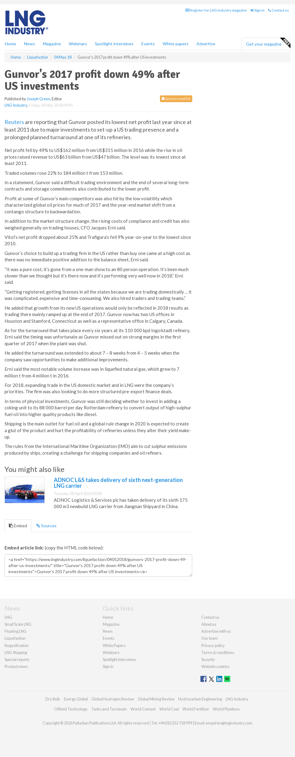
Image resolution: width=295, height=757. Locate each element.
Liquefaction (15, 638)
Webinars (78, 43)
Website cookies (215, 666)
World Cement (143, 709)
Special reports (17, 659)
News (108, 631)
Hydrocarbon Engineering (200, 699)
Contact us (278, 10)
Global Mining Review (156, 699)
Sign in (258, 10)
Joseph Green (38, 98)
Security (208, 659)
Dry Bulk (52, 699)
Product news (16, 666)
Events (148, 43)
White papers (176, 43)
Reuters (14, 122)
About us (208, 624)
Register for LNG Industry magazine (216, 10)
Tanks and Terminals (109, 709)
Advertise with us (216, 631)
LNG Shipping (16, 652)
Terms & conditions (217, 652)
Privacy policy (213, 645)
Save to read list (176, 98)
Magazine (52, 43)
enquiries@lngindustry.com (229, 723)
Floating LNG (15, 631)
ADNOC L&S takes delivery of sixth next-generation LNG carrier (118, 483)
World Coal (169, 709)
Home (10, 43)
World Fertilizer (195, 709)
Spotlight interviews (114, 43)
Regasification (17, 645)
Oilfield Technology (71, 709)
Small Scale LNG (18, 624)
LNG (8, 617)
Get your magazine (268, 43)
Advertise (205, 43)
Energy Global (76, 699)
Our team (209, 638)
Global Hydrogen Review (113, 699)
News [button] (29, 43)
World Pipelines (226, 709)
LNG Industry (16, 105)
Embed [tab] (18, 525)
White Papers (114, 645)
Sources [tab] (46, 525)
